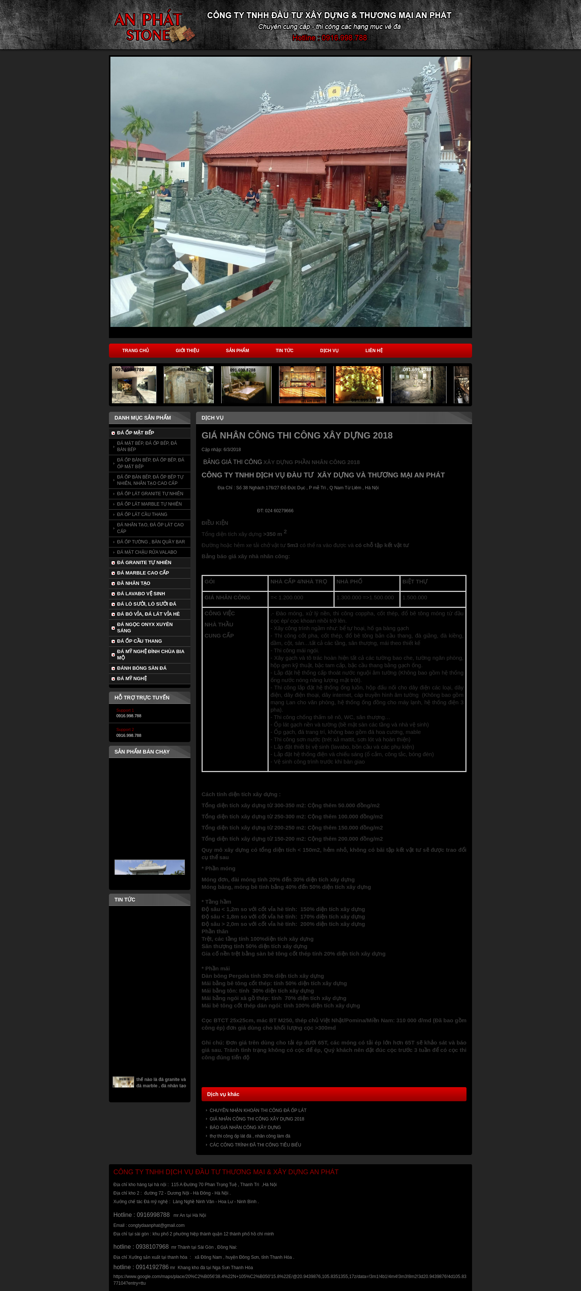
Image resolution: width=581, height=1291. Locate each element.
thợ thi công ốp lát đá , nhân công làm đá (250, 1136)
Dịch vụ (329, 350)
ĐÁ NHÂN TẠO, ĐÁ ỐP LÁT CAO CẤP (150, 528)
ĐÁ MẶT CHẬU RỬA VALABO (147, 552)
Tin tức (284, 350)
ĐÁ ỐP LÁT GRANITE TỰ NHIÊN (150, 493)
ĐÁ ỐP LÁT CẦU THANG (142, 514)
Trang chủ (135, 350)
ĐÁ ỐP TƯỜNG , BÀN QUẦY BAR (151, 541)
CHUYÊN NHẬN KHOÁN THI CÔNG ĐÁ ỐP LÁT (258, 1110)
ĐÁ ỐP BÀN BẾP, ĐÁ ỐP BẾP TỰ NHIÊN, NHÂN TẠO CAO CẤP (150, 480)
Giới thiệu (187, 350)
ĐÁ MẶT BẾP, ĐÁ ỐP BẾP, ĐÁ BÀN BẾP (147, 446)
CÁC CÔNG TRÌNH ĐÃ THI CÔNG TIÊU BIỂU (255, 1145)
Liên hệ (373, 350)
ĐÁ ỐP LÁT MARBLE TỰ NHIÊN (149, 504)
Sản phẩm (237, 350)
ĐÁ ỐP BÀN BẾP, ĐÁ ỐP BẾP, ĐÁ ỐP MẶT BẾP (150, 463)
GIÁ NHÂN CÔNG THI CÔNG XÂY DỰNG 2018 (257, 1119)
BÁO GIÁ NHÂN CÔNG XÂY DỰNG (245, 1127)
